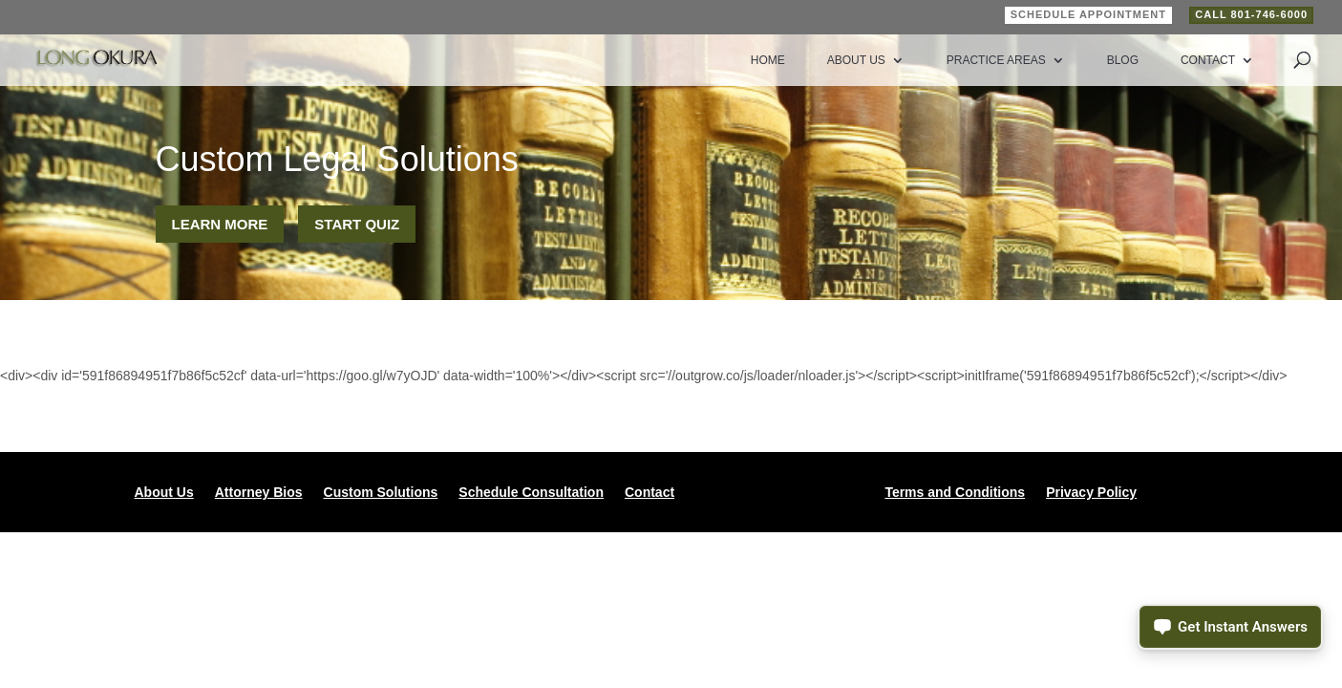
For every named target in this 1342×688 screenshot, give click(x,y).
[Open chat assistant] (1230, 627)
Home (768, 60)
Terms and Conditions (954, 492)
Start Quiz (356, 224)
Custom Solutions (381, 492)
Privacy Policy (1091, 492)
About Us (856, 60)
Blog (1123, 60)
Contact (1208, 60)
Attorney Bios (259, 492)
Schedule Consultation (531, 492)
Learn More (220, 224)
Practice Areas (996, 60)
